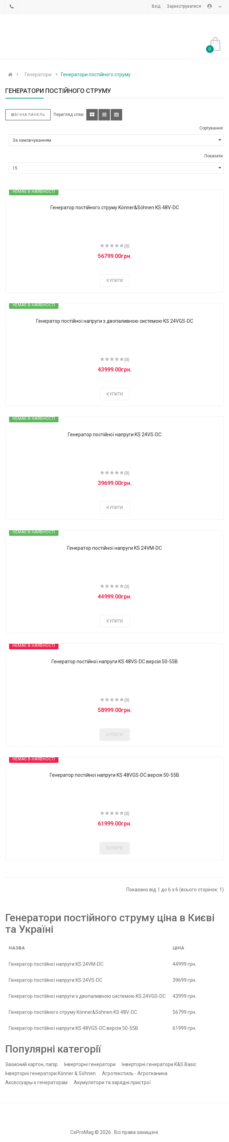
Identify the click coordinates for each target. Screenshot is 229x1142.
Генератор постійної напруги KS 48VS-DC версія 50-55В (115, 661)
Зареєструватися (184, 6)
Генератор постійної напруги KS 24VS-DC (114, 434)
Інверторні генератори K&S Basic (159, 1064)
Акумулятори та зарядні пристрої (112, 1082)
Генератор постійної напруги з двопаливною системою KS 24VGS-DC (114, 321)
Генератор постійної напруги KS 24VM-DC (114, 548)
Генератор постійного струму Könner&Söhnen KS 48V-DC (114, 207)
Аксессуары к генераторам (36, 1082)
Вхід (156, 6)
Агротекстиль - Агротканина (134, 1073)
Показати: (214, 156)
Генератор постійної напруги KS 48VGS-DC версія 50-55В (114, 775)
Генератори (38, 74)
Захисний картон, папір (31, 1064)
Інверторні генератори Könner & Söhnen (50, 1073)
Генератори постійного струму (96, 74)
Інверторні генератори (90, 1064)
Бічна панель (28, 115)
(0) (126, 246)
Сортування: (211, 128)
